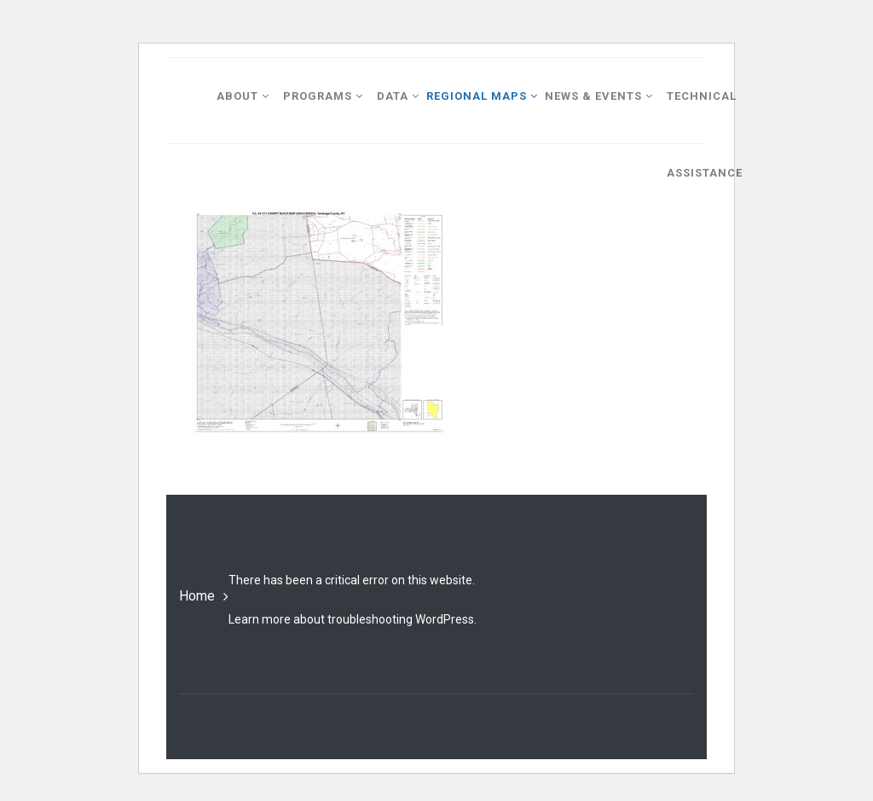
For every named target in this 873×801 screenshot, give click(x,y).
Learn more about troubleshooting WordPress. (352, 619)
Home (197, 596)
